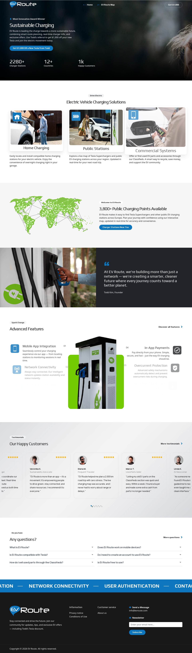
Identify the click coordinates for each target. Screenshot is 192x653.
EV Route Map (108, 5)
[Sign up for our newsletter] (155, 624)
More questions (170, 537)
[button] (91, 521)
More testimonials (170, 443)
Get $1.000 (173, 5)
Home (90, 5)
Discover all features (166, 327)
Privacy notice (76, 612)
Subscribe (137, 632)
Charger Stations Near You (116, 227)
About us (102, 612)
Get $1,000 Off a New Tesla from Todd (31, 48)
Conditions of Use (78, 616)
